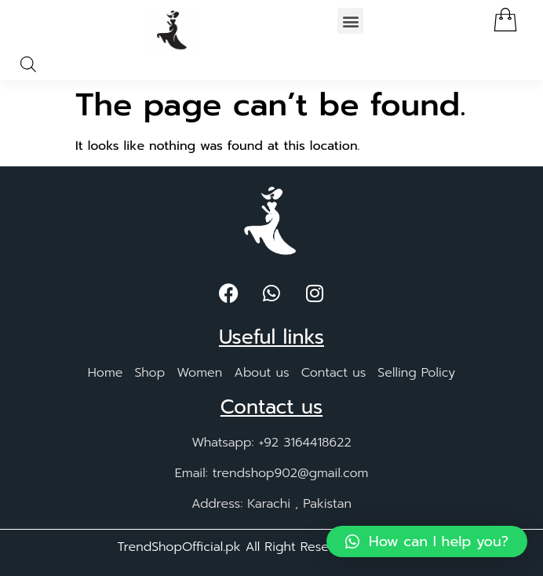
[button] (350, 21)
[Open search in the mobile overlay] (28, 64)
